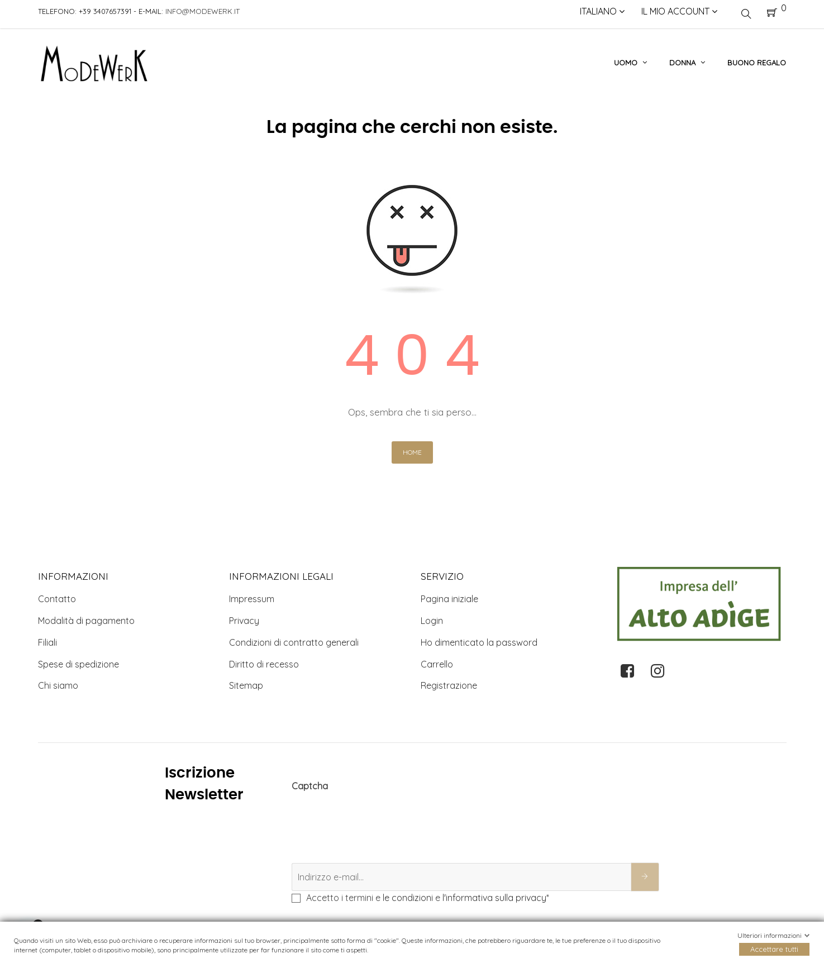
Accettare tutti (774, 949)
